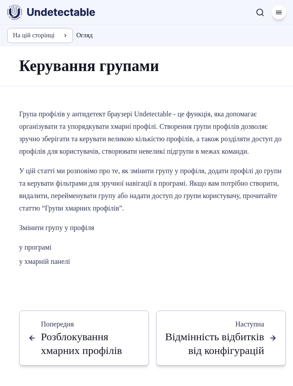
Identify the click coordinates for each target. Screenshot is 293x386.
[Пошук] (260, 12)
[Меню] (279, 12)
